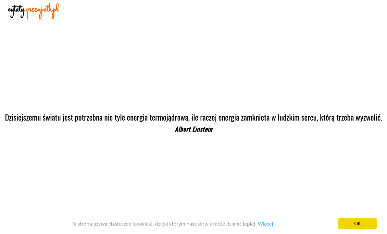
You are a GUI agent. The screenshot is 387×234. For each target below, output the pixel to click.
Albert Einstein (193, 129)
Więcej (265, 223)
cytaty (33, 9)
